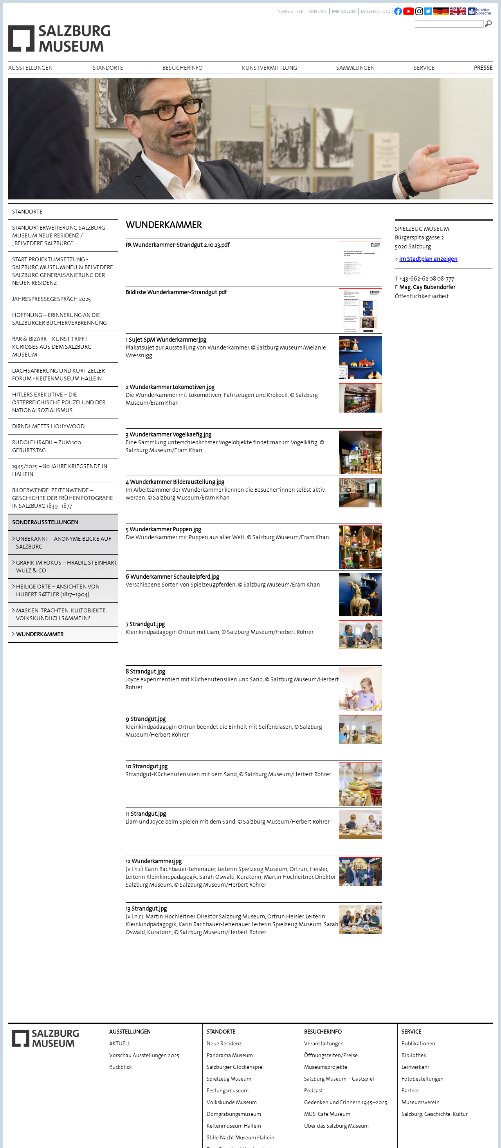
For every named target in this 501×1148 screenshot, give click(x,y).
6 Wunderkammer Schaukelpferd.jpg (172, 577)
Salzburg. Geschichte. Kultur (435, 1081)
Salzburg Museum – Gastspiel (339, 1046)
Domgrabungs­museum (234, 1081)
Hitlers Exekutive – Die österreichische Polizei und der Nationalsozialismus (58, 402)
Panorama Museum (230, 1022)
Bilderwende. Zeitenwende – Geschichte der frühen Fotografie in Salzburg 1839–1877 (62, 498)
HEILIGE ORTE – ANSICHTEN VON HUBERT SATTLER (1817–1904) (57, 590)
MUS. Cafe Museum (327, 1081)
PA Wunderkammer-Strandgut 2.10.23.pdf (177, 245)
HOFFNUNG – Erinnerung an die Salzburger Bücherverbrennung (59, 319)
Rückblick (120, 1034)
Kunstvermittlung (269, 68)
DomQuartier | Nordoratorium (243, 1116)
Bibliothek (414, 1022)
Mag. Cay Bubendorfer (427, 287)
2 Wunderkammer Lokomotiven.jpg (170, 387)
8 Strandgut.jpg (145, 671)
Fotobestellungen (422, 1046)
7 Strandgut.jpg (145, 624)
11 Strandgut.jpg (146, 814)
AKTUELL (119, 1010)
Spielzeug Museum (229, 1046)
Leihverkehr (415, 1034)
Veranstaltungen (324, 1010)
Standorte (108, 68)
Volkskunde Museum (232, 1069)
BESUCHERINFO (182, 68)
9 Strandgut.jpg (146, 719)
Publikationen (418, 1010)
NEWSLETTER (290, 11)
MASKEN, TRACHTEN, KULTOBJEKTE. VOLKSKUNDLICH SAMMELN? (61, 614)
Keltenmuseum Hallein (234, 1093)
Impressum (344, 11)
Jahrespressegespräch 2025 (51, 299)
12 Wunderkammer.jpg (154, 861)
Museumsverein (421, 1069)
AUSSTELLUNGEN (30, 68)
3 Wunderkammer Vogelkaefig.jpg (168, 434)
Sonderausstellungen (45, 522)
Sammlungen (355, 68)
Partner (410, 1057)
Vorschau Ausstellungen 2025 (144, 1022)
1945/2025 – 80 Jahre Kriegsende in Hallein (59, 470)
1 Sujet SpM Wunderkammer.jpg (166, 340)
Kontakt (317, 11)
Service (424, 68)
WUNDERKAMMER (39, 634)
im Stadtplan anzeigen (428, 259)
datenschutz (375, 11)
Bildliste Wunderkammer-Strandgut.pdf (176, 292)
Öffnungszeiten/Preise (331, 1022)
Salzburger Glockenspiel (235, 1034)
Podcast (313, 1057)
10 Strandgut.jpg (147, 766)
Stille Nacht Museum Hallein (240, 1104)
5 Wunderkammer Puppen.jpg (163, 529)
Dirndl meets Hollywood (48, 426)
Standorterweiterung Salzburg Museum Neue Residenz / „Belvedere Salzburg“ (58, 235)
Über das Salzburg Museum (336, 1093)
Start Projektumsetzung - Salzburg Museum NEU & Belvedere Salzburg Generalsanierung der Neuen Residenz (62, 271)
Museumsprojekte (325, 1034)
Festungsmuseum (228, 1057)
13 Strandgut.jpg (146, 909)
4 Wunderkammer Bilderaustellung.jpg (175, 482)
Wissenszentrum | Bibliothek (241, 1128)
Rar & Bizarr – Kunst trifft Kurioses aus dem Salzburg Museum (52, 347)
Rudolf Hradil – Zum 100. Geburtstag (47, 446)
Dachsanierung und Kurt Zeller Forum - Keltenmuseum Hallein (58, 374)
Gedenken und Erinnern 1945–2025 (345, 1069)
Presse (483, 68)
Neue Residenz (224, 1010)
